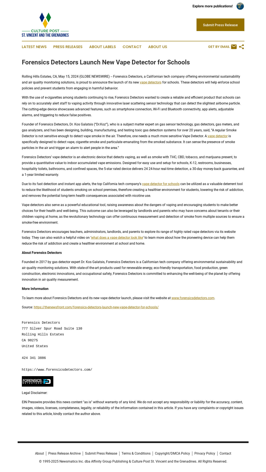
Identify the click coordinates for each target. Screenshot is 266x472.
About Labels (102, 46)
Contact (132, 46)
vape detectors (150, 82)
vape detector (218, 136)
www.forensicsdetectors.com (193, 298)
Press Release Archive (64, 453)
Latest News (34, 46)
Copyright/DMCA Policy (172, 453)
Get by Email (222, 47)
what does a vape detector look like (117, 238)
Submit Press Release (101, 453)
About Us (157, 46)
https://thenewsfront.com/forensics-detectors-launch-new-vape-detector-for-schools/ (96, 307)
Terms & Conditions (136, 453)
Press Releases (68, 46)
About (39, 453)
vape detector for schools (161, 184)
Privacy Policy (204, 453)
